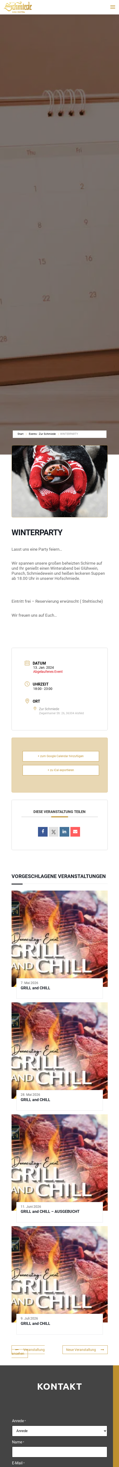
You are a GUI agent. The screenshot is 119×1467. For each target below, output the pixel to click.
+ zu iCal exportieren (61, 770)
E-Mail (18, 1463)
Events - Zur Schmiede (42, 434)
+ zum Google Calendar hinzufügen (61, 756)
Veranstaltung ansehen (28, 1352)
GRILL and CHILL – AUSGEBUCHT (50, 1211)
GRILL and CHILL (35, 988)
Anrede (19, 1421)
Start (21, 434)
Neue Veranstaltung (85, 1350)
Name (18, 1442)
